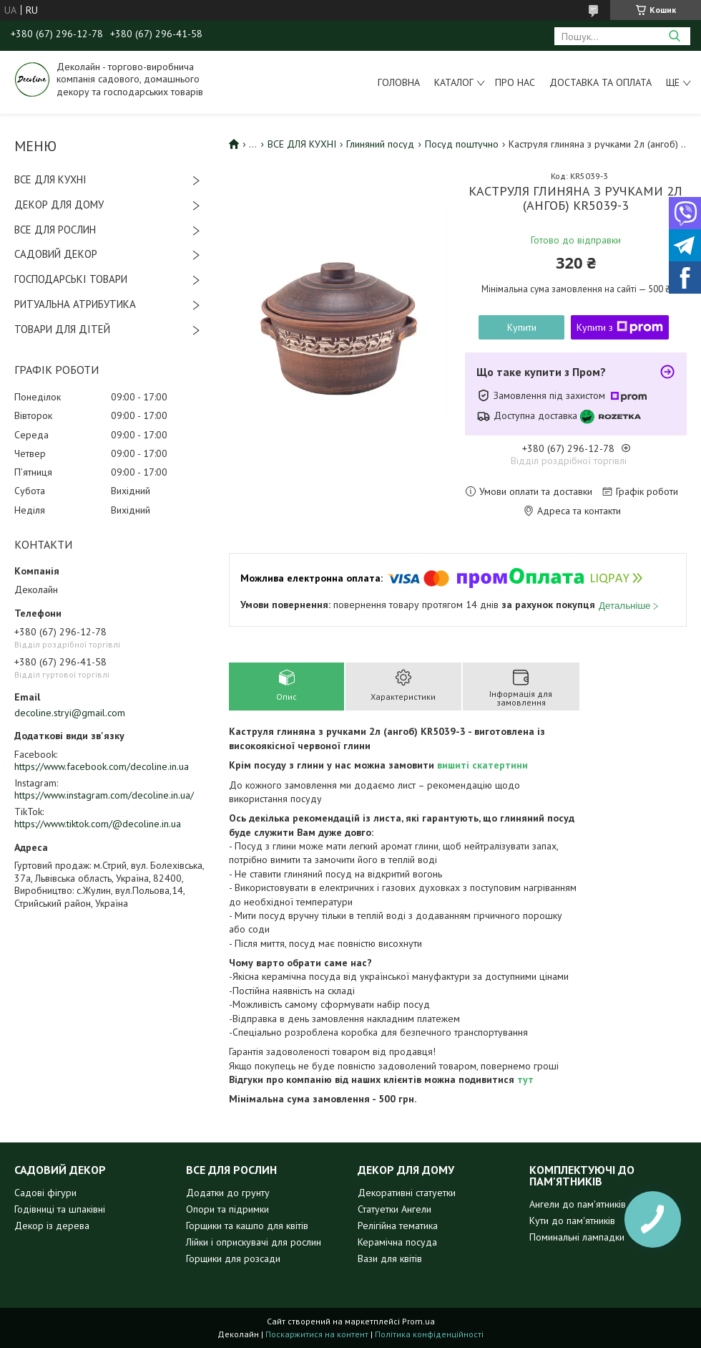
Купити (521, 327)
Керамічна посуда (397, 1242)
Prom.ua (418, 1321)
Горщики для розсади (233, 1258)
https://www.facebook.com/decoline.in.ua (101, 766)
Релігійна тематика (398, 1225)
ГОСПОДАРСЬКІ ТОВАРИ (70, 279)
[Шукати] (674, 36)
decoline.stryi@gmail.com (69, 712)
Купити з (620, 327)
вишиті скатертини (482, 765)
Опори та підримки (227, 1209)
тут (525, 1079)
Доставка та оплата (600, 82)
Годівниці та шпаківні (59, 1209)
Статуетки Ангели (394, 1209)
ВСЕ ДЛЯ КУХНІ (50, 179)
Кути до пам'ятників (572, 1220)
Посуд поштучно (462, 144)
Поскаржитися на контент (316, 1334)
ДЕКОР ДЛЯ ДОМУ (59, 204)
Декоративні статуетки (407, 1192)
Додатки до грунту (228, 1192)
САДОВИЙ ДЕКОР (55, 254)
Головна (399, 82)
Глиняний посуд (380, 144)
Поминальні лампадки (576, 1237)
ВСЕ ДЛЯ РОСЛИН (55, 229)
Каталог (454, 82)
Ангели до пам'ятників (577, 1204)
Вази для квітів (390, 1258)
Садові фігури (45, 1192)
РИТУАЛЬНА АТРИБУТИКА (75, 304)
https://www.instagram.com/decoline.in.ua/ (104, 795)
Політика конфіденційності (429, 1334)
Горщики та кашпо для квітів (247, 1225)
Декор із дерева (51, 1225)
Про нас (515, 82)
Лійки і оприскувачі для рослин (253, 1242)
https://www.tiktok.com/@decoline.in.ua (97, 823)
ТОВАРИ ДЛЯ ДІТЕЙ (62, 329)
